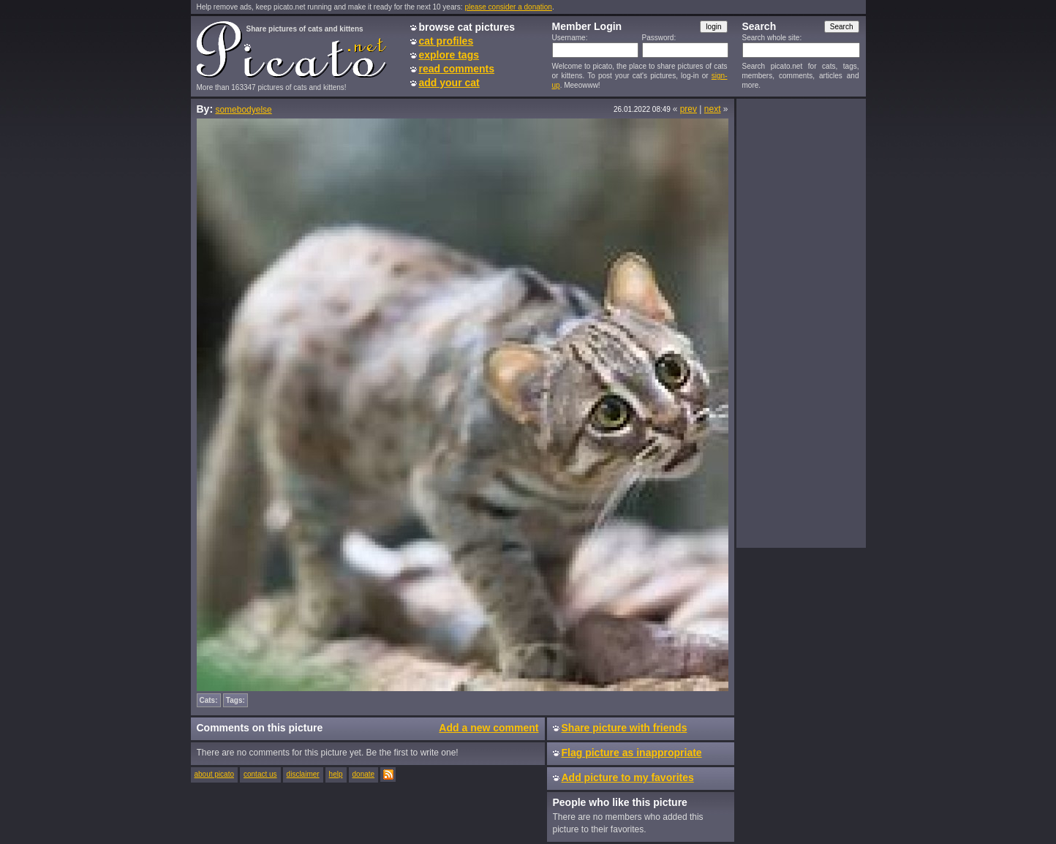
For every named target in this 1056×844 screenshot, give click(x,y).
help (336, 774)
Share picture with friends (624, 728)
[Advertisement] (800, 322)
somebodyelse (243, 110)
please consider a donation (508, 7)
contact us (260, 774)
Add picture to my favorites (628, 777)
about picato (215, 774)
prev (688, 109)
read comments (456, 69)
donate (363, 774)
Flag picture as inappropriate (632, 752)
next (712, 109)
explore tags (449, 55)
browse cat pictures (467, 27)
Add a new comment (488, 728)
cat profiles (446, 41)
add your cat (449, 82)
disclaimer (303, 774)
